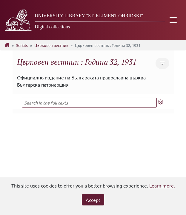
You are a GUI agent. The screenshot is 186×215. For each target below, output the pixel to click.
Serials (22, 45)
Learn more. (162, 185)
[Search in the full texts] (89, 103)
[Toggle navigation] (173, 20)
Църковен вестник (51, 45)
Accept (93, 200)
